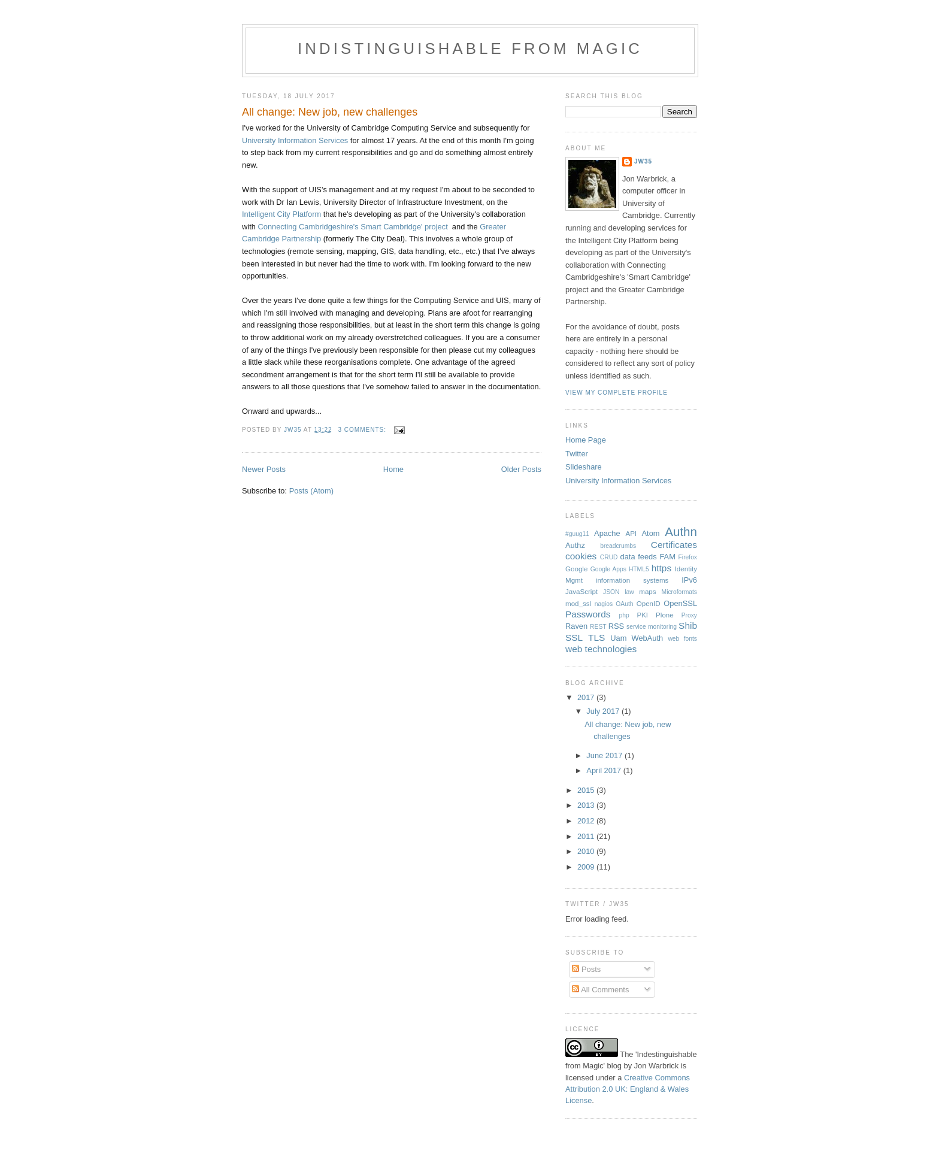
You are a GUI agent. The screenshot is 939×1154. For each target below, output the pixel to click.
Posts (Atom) (311, 490)
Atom (650, 533)
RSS (616, 626)
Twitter (576, 453)
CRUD (609, 557)
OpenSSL (680, 603)
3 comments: (363, 429)
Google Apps (608, 569)
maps (647, 591)
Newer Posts (264, 469)
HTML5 (639, 569)
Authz (575, 545)
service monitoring (651, 626)
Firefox (687, 557)
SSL (574, 637)
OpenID (649, 603)
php (624, 615)
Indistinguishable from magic (470, 48)
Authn (681, 531)
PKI (642, 615)
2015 (586, 790)
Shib (687, 625)
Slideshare (583, 466)
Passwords (588, 614)
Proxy (689, 615)
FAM (667, 556)
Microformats (679, 592)
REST (598, 626)
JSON (611, 592)
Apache (607, 533)
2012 (586, 820)
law (629, 592)
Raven (576, 626)
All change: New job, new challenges (329, 112)
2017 (586, 697)
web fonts (682, 638)
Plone (665, 615)
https (661, 568)
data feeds (638, 556)
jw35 (643, 161)
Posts (586, 969)
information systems (632, 580)
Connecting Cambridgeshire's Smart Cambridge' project (352, 226)
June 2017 (605, 755)
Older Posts (521, 469)
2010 (586, 851)
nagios (604, 604)
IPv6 (689, 580)
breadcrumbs (618, 546)
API (631, 533)
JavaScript (581, 591)
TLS (596, 637)
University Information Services (295, 140)
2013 (586, 805)
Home (393, 469)
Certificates (674, 545)
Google (576, 569)
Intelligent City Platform (281, 214)
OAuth (624, 604)
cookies (580, 556)
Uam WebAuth (636, 638)
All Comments (600, 989)
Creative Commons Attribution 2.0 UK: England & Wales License (627, 1089)
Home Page (585, 439)
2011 (586, 836)
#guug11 (577, 534)
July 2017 (604, 711)
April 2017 (604, 770)
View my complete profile (616, 392)
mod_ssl (578, 603)
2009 (586, 866)
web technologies (601, 649)
